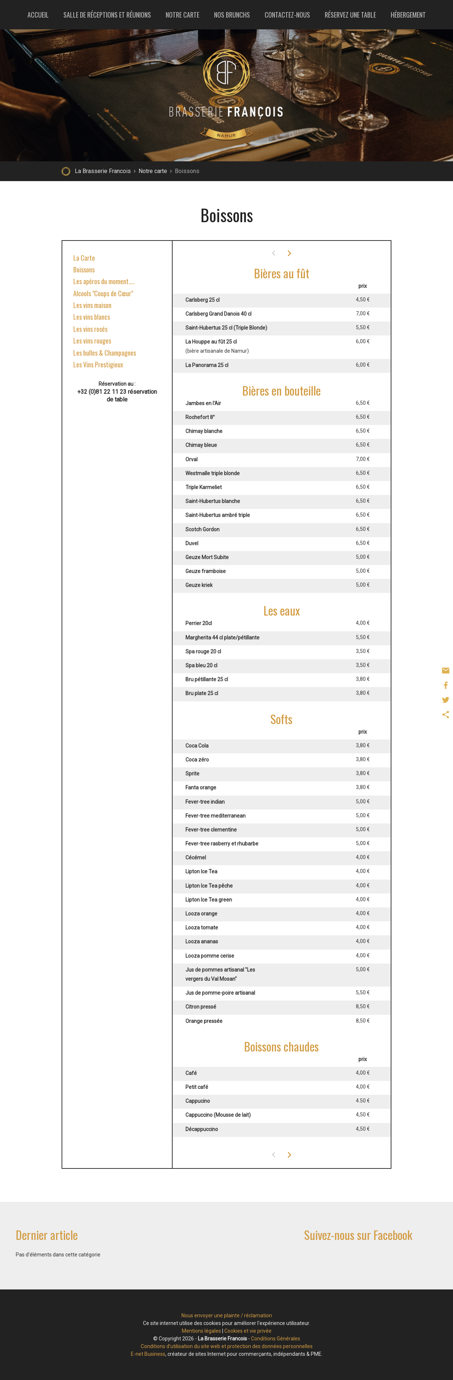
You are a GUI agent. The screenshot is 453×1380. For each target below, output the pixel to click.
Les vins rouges (92, 340)
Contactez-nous (287, 14)
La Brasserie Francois (103, 171)
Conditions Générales (275, 1339)
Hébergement (408, 14)
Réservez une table (350, 14)
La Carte (84, 258)
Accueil (38, 14)
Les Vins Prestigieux (98, 364)
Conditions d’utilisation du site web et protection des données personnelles (227, 1346)
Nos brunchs (232, 14)
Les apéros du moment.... (104, 281)
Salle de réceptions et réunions (107, 14)
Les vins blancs (91, 317)
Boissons (84, 269)
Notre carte (182, 14)
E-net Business (148, 1354)
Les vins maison (92, 305)
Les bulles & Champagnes (104, 352)
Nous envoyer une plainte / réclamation (226, 1315)
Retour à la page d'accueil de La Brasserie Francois (66, 171)
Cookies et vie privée (248, 1331)
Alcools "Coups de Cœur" (103, 293)
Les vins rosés (90, 329)
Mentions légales (201, 1331)
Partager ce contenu (445, 714)
